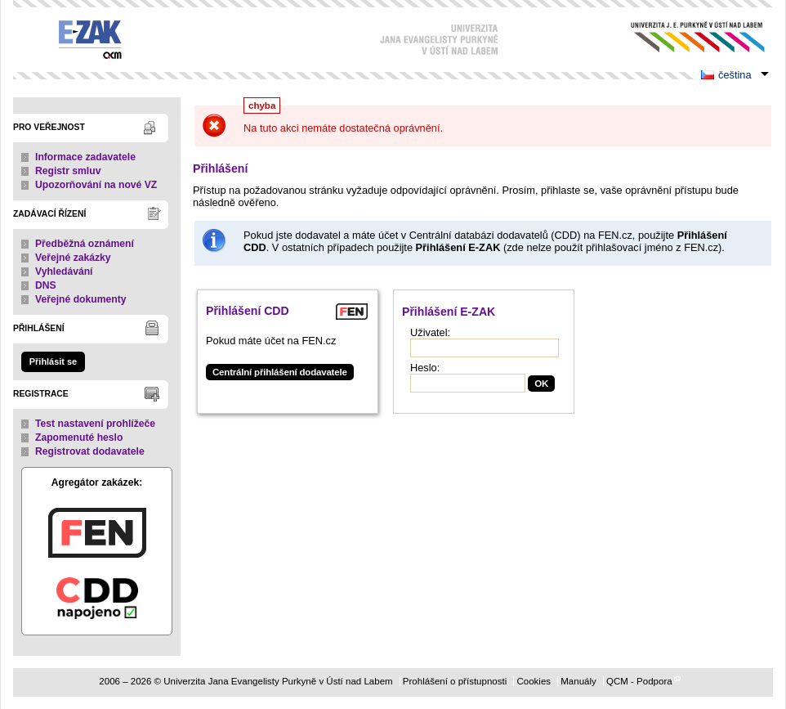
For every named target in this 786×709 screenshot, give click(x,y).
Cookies (533, 681)
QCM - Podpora (639, 681)
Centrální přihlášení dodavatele (279, 372)
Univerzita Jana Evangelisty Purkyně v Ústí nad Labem (685, 37)
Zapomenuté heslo (79, 437)
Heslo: (425, 367)
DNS (45, 285)
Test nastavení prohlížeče (95, 423)
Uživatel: (430, 332)
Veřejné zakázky (73, 257)
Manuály (578, 681)
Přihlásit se (53, 361)
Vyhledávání (64, 271)
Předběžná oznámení (84, 243)
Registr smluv (67, 171)
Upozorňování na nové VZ (96, 185)
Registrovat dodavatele (90, 451)
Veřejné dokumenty (80, 299)
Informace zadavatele (85, 157)
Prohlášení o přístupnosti (455, 681)
